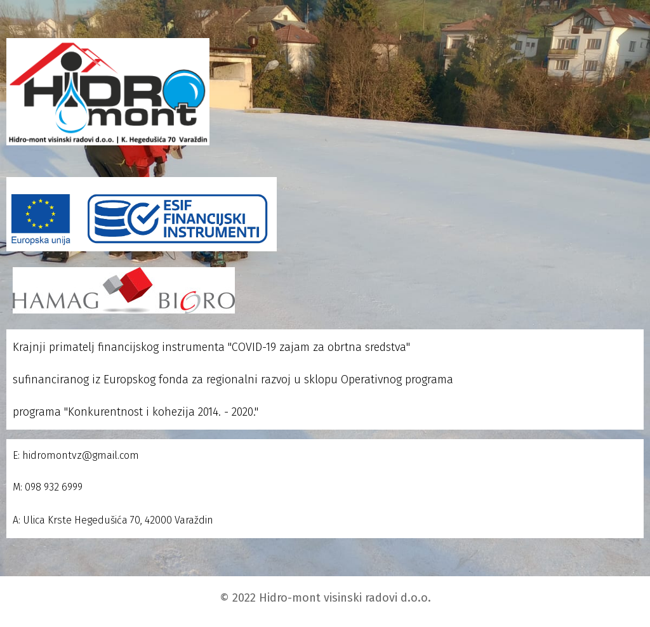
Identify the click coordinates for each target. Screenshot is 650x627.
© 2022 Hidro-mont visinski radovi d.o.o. (325, 598)
